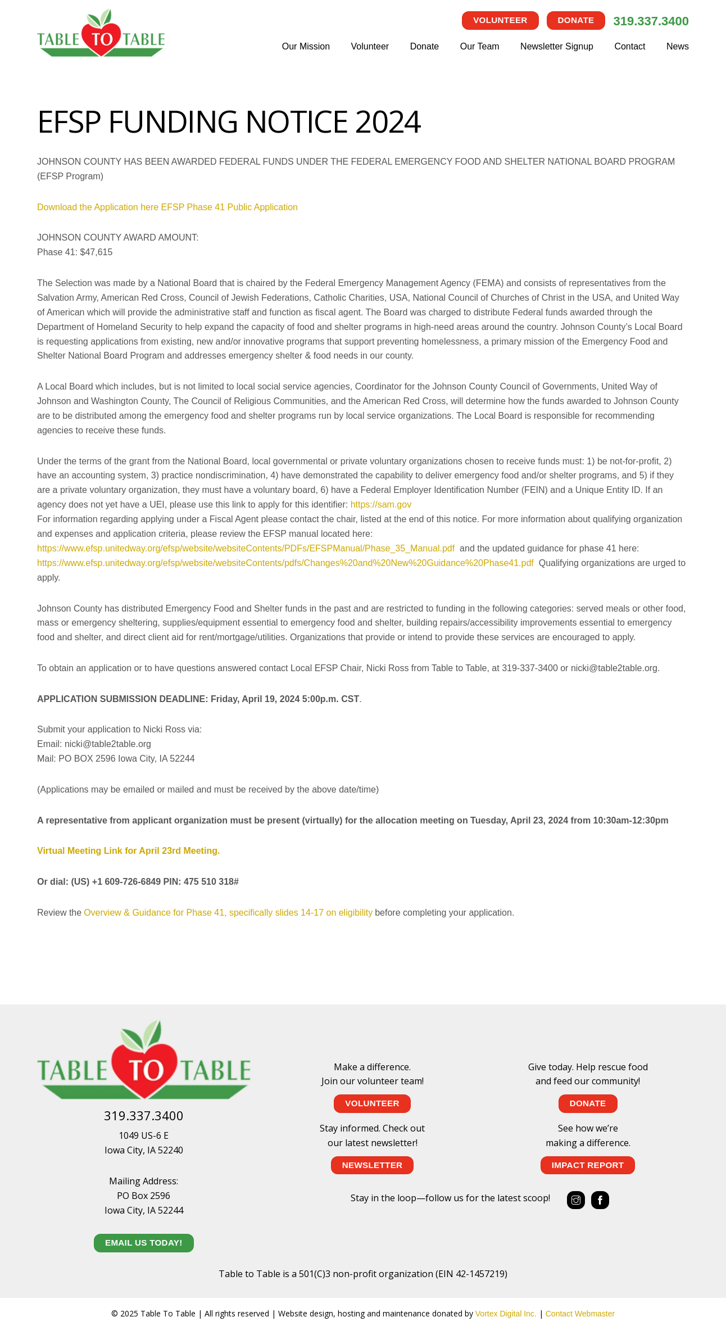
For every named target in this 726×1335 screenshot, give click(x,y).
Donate (576, 20)
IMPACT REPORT (588, 1165)
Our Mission (306, 46)
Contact (629, 46)
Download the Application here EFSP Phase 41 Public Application (167, 207)
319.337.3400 (651, 21)
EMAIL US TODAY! (144, 1242)
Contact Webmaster (580, 1313)
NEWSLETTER (372, 1165)
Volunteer (500, 20)
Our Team (480, 46)
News (677, 46)
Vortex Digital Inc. (506, 1313)
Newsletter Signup (556, 46)
